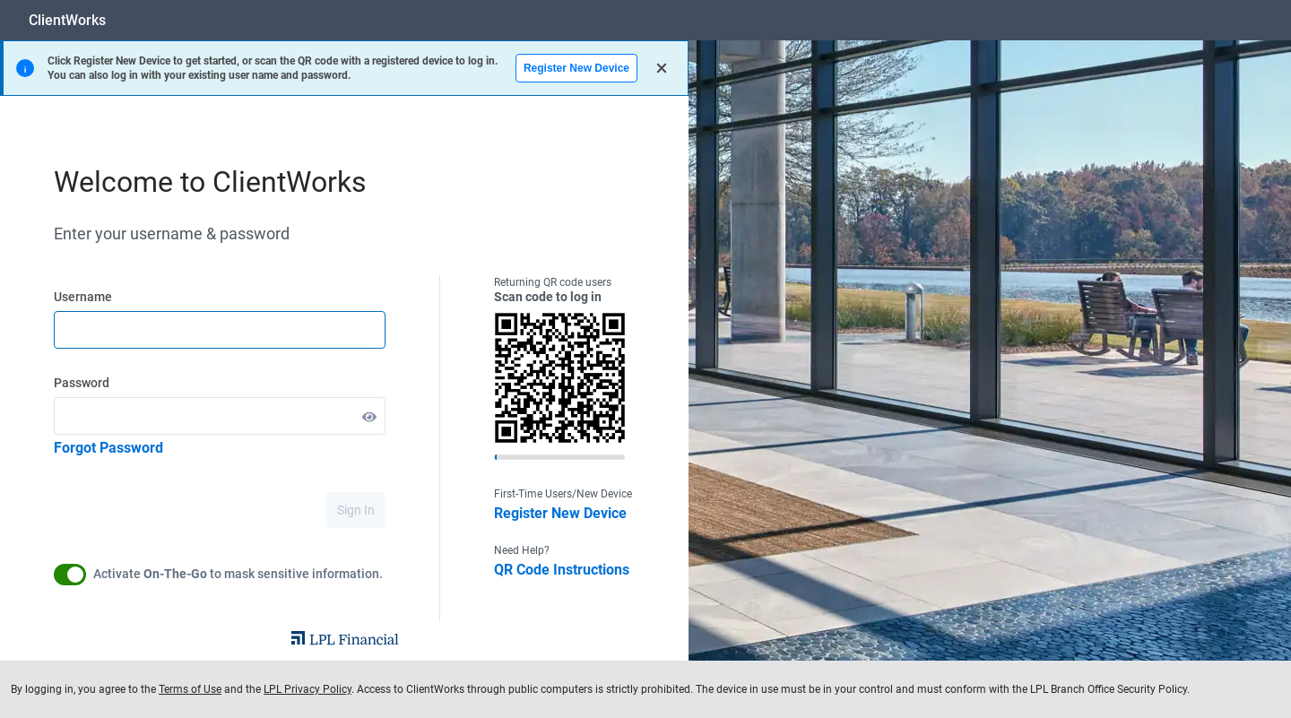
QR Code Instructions (561, 569)
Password (81, 383)
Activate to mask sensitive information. (238, 574)
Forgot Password (108, 447)
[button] (369, 416)
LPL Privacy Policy (307, 689)
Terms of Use (190, 689)
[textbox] (220, 330)
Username (83, 297)
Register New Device (576, 68)
